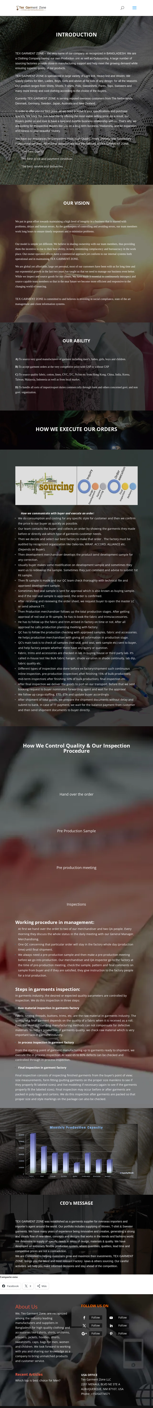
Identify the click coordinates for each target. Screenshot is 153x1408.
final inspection (110, 679)
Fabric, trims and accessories (37, 653)
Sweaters (120, 85)
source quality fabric (34, 374)
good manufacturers (47, 359)
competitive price (70, 366)
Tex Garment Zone (33, 1313)
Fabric (19, 1016)
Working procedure (36, 922)
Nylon (78, 374)
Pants (102, 85)
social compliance (103, 299)
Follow (95, 1317)
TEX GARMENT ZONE (114, 143)
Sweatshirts (89, 85)
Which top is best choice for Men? (37, 1380)
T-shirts (69, 85)
